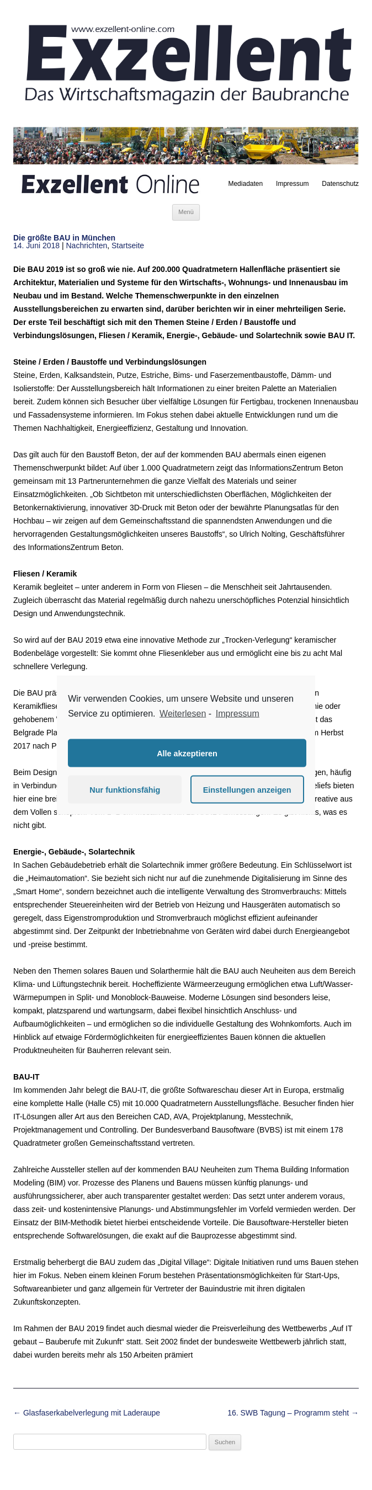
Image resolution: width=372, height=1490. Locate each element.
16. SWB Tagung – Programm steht (293, 1412)
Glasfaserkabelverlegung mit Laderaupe (86, 1412)
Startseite (127, 245)
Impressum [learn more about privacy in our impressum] (237, 713)
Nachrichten (87, 245)
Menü (186, 212)
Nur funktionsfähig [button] (124, 789)
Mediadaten (245, 184)
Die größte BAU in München (64, 237)
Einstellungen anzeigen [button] (247, 789)
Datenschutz (340, 184)
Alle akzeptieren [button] (187, 753)
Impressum (292, 184)
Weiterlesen (183, 713)
